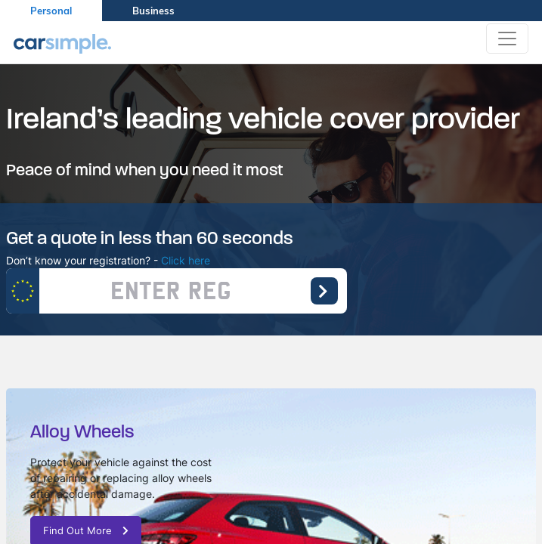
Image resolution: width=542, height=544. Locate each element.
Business (153, 11)
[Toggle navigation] (507, 38)
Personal (51, 11)
